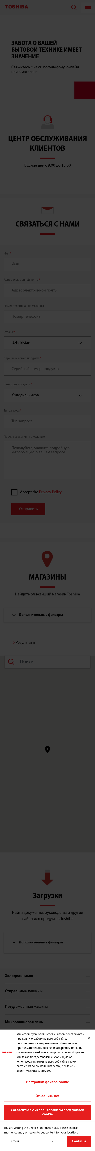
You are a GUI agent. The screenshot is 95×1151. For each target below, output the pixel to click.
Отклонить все (47, 1096)
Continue (79, 1141)
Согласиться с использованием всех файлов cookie (47, 1112)
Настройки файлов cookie (47, 1082)
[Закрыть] (89, 1038)
